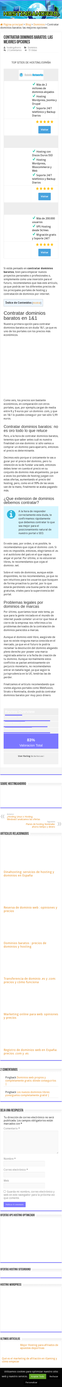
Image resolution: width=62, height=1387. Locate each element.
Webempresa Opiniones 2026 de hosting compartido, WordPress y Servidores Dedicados (40, 1335)
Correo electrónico (16, 1118)
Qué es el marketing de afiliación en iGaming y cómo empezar (29, 1309)
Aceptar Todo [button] (37, 1376)
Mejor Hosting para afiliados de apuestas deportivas (39, 1295)
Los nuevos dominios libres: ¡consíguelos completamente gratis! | (27, 1042)
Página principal (11, 24)
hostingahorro (14, 47)
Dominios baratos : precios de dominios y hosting (25, 893)
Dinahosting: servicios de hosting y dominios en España (29, 822)
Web (6, 1129)
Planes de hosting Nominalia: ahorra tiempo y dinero (38, 773)
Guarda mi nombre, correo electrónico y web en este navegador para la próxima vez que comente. (29, 1143)
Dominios (39, 24)
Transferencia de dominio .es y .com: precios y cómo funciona (30, 929)
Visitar (44, 129)
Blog (28, 24)
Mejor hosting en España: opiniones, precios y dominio (37, 1348)
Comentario (12, 1077)
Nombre (10, 1107)
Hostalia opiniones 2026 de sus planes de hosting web (38, 1320)
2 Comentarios (14, 50)
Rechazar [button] (54, 1376)
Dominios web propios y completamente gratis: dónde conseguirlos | (30, 1029)
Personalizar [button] (31, 1382)
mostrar (37, 302)
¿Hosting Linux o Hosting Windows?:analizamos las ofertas (24, 765)
